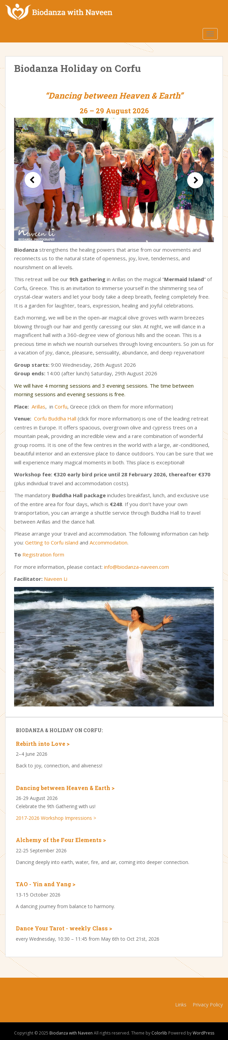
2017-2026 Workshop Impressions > (56, 818)
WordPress (203, 1033)
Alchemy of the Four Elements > (61, 839)
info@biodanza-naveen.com (136, 566)
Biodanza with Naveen (71, 1033)
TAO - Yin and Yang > (46, 884)
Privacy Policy (208, 1004)
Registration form (43, 554)
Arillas (38, 406)
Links (180, 1004)
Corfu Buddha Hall (55, 418)
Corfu (61, 406)
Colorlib (159, 1033)
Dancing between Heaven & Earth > (65, 787)
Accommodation (108, 542)
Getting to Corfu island (51, 542)
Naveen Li (55, 578)
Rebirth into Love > (43, 743)
